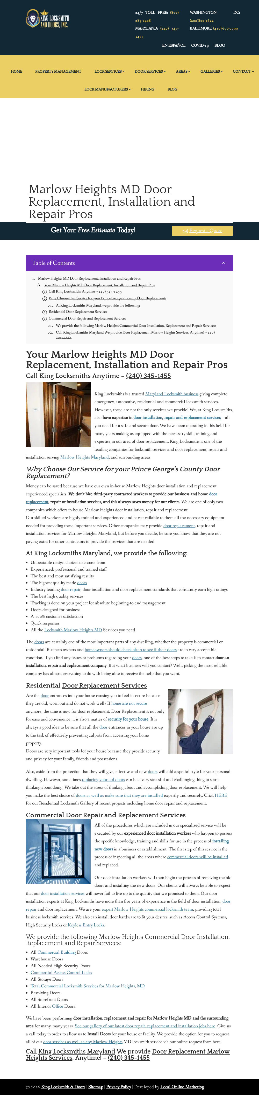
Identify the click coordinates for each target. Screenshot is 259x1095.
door (45, 695)
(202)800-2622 (202, 20)
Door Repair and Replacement (112, 815)
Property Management (58, 71)
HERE (221, 795)
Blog (219, 46)
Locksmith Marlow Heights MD (73, 630)
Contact (242, 71)
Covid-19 (200, 46)
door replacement (179, 526)
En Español (173, 46)
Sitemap (95, 1087)
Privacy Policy (118, 1087)
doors (82, 583)
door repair (71, 589)
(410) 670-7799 (225, 28)
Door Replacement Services (104, 685)
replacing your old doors (103, 780)
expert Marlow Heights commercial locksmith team (147, 909)
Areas (181, 71)
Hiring (147, 89)
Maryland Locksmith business (171, 394)
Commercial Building (57, 952)
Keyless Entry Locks (86, 925)
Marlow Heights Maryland (84, 457)
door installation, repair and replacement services (177, 417)
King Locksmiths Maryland (76, 1051)
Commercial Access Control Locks (61, 972)
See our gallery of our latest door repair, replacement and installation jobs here (145, 1026)
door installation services (62, 893)
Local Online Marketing (182, 1087)
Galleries (210, 71)
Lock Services (108, 71)
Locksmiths (65, 553)
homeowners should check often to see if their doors (131, 650)
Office (57, 1006)
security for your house (128, 719)
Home (16, 71)
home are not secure (129, 703)
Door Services (149, 71)
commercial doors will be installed (197, 857)
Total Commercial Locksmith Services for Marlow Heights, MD (88, 986)
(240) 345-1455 (148, 376)
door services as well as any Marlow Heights (83, 1042)
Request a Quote (205, 230)
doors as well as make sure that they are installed (119, 795)
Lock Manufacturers (106, 89)
